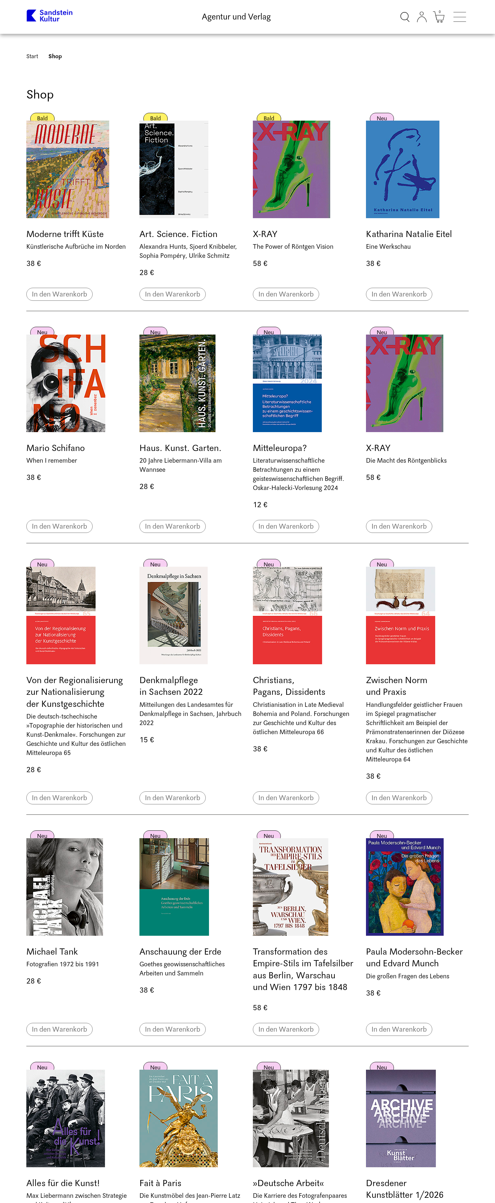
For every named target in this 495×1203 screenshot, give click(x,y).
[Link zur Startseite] (50, 17)
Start (32, 56)
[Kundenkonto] (421, 17)
